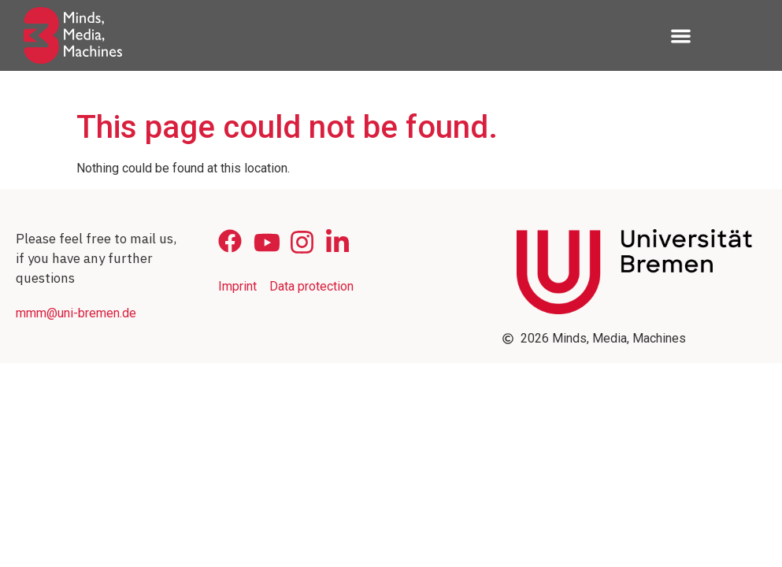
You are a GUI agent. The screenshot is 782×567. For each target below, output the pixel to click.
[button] (680, 36)
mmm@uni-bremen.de (76, 313)
